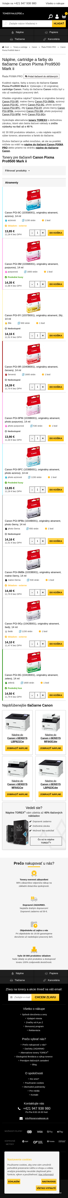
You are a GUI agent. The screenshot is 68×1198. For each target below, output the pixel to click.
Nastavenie (49, 1181)
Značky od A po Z (34, 1022)
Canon (34, 47)
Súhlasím (13, 1181)
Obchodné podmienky (34, 1087)
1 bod (47, 220)
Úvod (7, 47)
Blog (34, 1064)
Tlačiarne (17, 39)
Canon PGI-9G (36, 104)
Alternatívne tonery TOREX (34, 1052)
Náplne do (17, 738)
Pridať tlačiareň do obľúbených (41, 76)
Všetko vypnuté (46, 1188)
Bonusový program (34, 1026)
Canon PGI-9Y (34, 108)
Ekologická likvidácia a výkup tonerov (34, 1056)
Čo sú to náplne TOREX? (46, 841)
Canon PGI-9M (34, 111)
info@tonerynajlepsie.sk (36, 1118)
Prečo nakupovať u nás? (34, 1044)
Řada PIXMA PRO (49, 47)
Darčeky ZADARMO (34, 1048)
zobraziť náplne (17, 748)
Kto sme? (34, 1079)
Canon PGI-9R (10, 101)
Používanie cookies (34, 1083)
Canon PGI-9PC (11, 108)
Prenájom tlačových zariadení (34, 1060)
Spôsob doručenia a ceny (34, 1014)
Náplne (17, 32)
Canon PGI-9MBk (44, 101)
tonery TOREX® (38, 120)
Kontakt (34, 1094)
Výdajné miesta (34, 1018)
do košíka (56, 232)
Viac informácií (45, 1174)
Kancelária (51, 39)
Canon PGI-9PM (11, 114)
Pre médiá (34, 1091)
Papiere (51, 32)
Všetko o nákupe (55, 3)
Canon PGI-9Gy (36, 114)
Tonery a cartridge (20, 47)
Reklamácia (34, 1030)
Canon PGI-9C (10, 104)
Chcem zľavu (45, 997)
